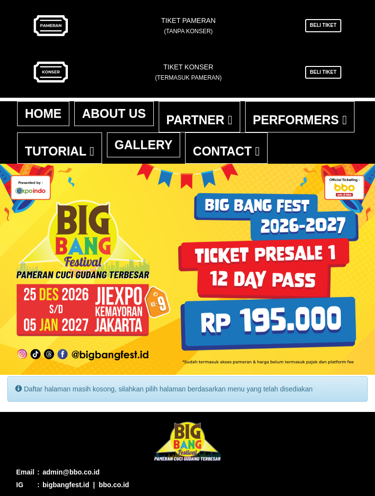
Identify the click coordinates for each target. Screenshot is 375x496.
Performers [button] (300, 120)
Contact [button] (226, 151)
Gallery (144, 144)
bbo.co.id (114, 485)
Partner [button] (199, 120)
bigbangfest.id (65, 485)
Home (43, 113)
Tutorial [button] (59, 151)
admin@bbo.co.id (71, 472)
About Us (114, 113)
